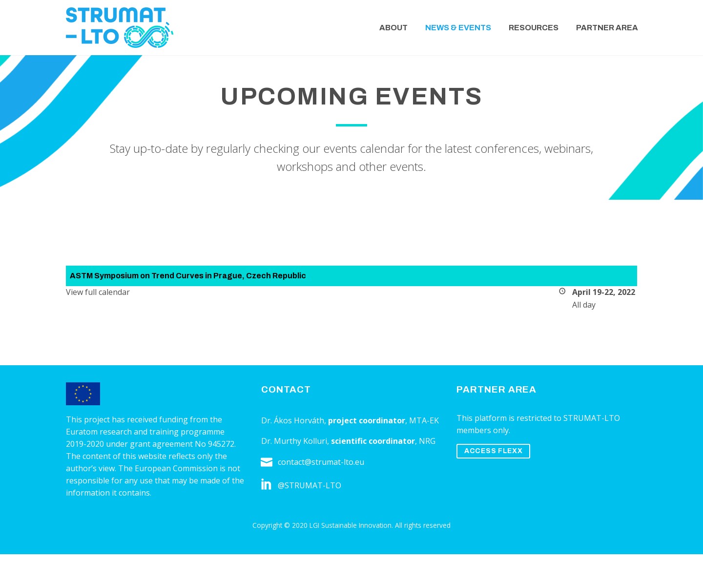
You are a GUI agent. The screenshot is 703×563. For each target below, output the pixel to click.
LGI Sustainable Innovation (351, 525)
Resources (533, 27)
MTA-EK (424, 420)
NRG (427, 441)
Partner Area (607, 27)
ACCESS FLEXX (493, 451)
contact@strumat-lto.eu (321, 462)
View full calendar (98, 292)
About (393, 27)
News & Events (458, 27)
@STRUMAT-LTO (309, 485)
